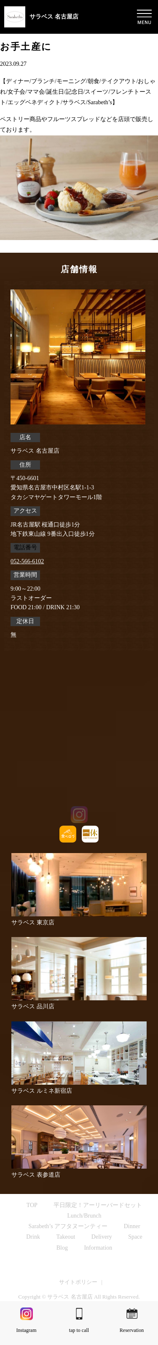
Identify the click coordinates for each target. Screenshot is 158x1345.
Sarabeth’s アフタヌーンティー (67, 1226)
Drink (33, 1237)
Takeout (65, 1237)
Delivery (101, 1237)
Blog (62, 1248)
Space (135, 1237)
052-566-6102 (27, 561)
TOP (32, 1205)
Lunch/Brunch (84, 1216)
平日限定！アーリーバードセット (98, 1205)
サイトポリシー (78, 1282)
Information (98, 1248)
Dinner (132, 1226)
